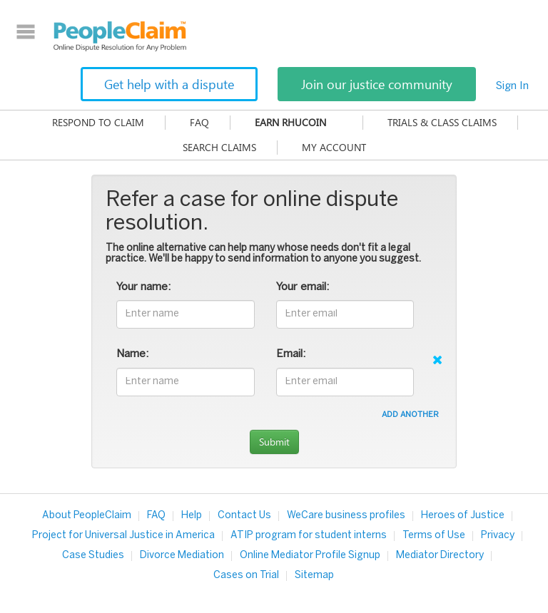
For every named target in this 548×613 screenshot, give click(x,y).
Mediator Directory (440, 555)
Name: (132, 354)
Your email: (302, 287)
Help (191, 515)
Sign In (512, 86)
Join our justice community (376, 84)
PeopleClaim (120, 36)
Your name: (143, 287)
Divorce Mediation (182, 555)
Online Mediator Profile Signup (310, 555)
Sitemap (314, 575)
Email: (290, 354)
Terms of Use (433, 535)
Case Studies (93, 555)
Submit (274, 441)
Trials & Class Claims (442, 122)
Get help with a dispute (169, 84)
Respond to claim (98, 122)
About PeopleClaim (86, 515)
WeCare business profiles (346, 515)
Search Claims (219, 147)
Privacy (497, 535)
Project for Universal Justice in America (123, 535)
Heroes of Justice (462, 515)
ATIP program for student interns (308, 535)
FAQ (199, 122)
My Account (334, 147)
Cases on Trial (246, 575)
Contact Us (244, 515)
